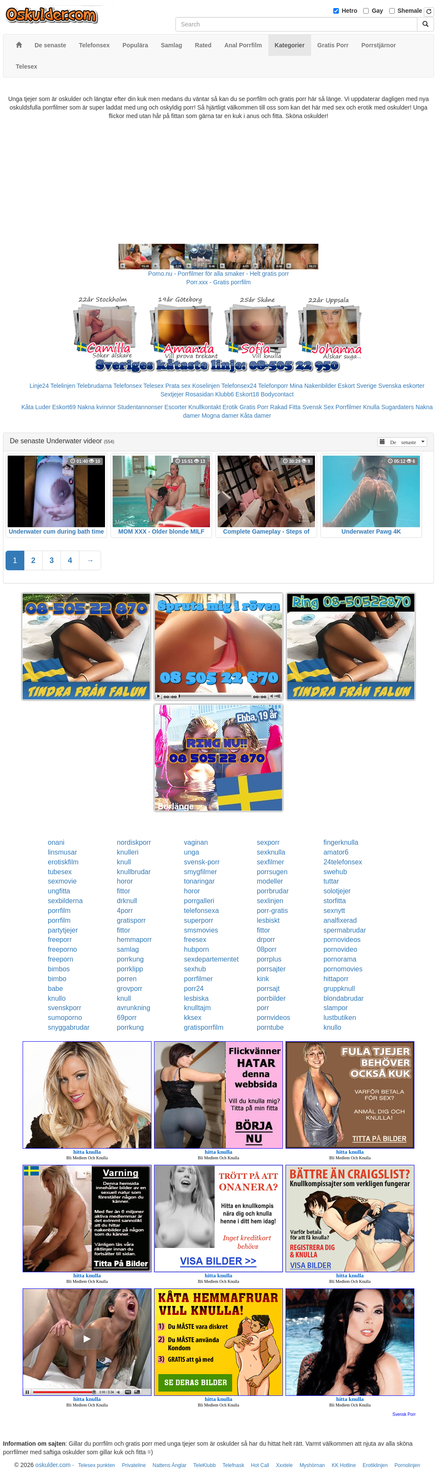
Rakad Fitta (285, 407)
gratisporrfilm (203, 1027)
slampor (335, 1007)
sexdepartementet (211, 959)
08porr (267, 949)
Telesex (153, 385)
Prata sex (177, 385)
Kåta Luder (36, 407)
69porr (127, 1017)
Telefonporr (273, 385)
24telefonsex (342, 862)
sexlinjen (270, 900)
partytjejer (63, 930)
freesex (195, 939)
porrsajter (271, 969)
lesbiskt (268, 920)
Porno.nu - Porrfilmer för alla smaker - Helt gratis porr (218, 273)
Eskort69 (64, 407)
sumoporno (65, 1017)
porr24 (194, 988)
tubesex (60, 871)
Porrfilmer (348, 407)
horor (125, 881)
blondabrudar (343, 998)
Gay (377, 10)
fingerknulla (340, 842)
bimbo (57, 978)
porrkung (130, 959)
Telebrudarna (94, 385)
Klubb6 (224, 394)
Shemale (410, 10)
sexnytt (334, 910)
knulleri (128, 852)
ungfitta (59, 891)
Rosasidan (199, 394)
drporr (266, 939)
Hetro (350, 10)
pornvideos (273, 1017)
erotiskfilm (63, 862)
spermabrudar (344, 930)
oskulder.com (52, 1464)
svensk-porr (202, 862)
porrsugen (272, 871)
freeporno (62, 949)
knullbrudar (134, 871)
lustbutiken (339, 1017)
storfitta (334, 900)
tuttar (331, 881)
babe (55, 988)
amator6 (336, 852)
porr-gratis (272, 910)
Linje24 (39, 385)
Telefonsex (127, 385)
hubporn (196, 949)
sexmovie (62, 881)
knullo (57, 998)
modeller (270, 881)
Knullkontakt (204, 407)
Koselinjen (206, 385)
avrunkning (133, 1007)
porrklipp (130, 969)
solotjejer (337, 891)
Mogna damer (219, 415)
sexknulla (271, 852)
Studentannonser (140, 407)
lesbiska (196, 998)
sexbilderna (65, 900)
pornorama (339, 959)
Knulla (371, 407)
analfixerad (340, 920)
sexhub (195, 969)
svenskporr (64, 1007)
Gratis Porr (253, 407)
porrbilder (271, 998)
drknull (127, 900)
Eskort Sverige (357, 385)
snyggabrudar (69, 1027)
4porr (125, 910)
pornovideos (342, 939)
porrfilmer (198, 978)
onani (56, 842)
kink (263, 978)
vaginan (196, 842)
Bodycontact (277, 394)
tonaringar (199, 881)
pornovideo (340, 949)
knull (124, 862)
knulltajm (197, 1007)
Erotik (230, 407)
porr (263, 1007)
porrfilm (59, 910)
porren (127, 978)
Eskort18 (247, 394)
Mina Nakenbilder (313, 385)
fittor (123, 891)
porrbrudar (273, 891)
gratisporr (131, 920)
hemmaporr (134, 939)
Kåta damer (255, 415)
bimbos (59, 969)
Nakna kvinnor (96, 407)
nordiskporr (134, 842)
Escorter (175, 407)
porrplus (269, 959)
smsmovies (201, 930)
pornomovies (343, 969)
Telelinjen (62, 385)
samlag (128, 949)
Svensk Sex (318, 407)
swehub (335, 871)
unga (191, 852)
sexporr (268, 842)
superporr (198, 920)
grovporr (130, 988)
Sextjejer (172, 394)
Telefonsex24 (239, 385)
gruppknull (339, 988)
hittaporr (336, 978)
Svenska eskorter (402, 385)
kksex (192, 1017)
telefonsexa (201, 910)
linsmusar (62, 852)
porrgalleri (199, 900)
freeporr (60, 939)
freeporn (60, 959)
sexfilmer (270, 862)
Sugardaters (397, 407)
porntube (270, 1027)
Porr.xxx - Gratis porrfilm (218, 282)
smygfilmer (200, 871)
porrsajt (268, 988)
